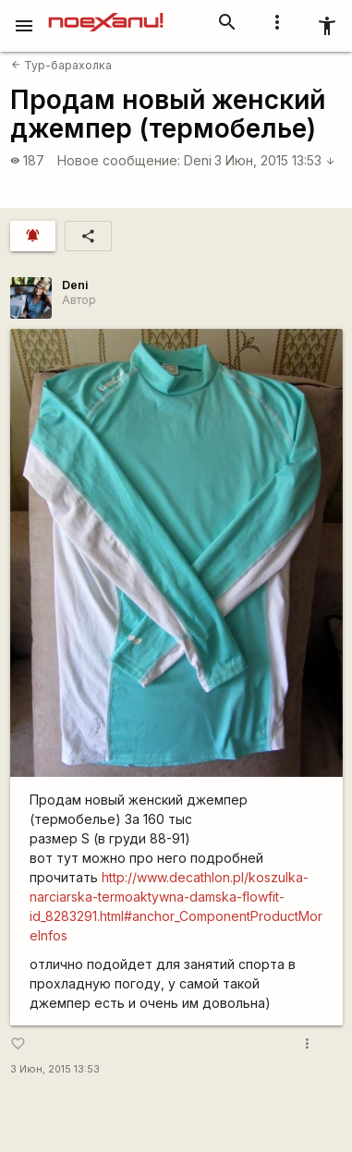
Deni (198, 160)
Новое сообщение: (118, 160)
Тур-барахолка (61, 65)
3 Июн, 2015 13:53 (274, 160)
